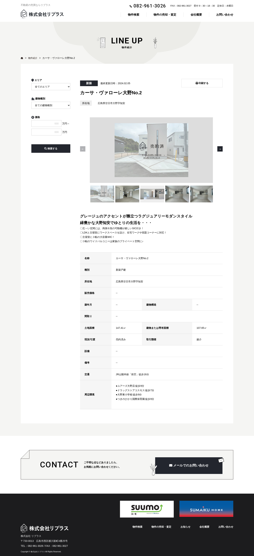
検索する (50, 148)
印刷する (202, 82)
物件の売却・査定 (165, 14)
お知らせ (185, 522)
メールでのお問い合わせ (188, 461)
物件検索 (133, 14)
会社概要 (196, 14)
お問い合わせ (224, 14)
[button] (220, 146)
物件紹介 (33, 58)
